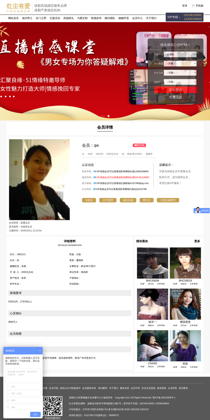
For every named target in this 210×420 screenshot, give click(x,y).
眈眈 (185, 363)
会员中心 (137, 18)
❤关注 (146, 200)
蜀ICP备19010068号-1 (163, 397)
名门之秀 (41, 18)
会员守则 (135, 388)
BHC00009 (152, 280)
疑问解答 (102, 388)
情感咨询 (96, 18)
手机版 (199, 5)
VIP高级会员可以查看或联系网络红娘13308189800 (122, 171)
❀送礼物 (128, 200)
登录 (184, 5)
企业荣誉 (172, 388)
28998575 (114, 415)
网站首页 (13, 18)
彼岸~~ (152, 322)
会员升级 (53, 388)
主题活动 (55, 18)
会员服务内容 (89, 388)
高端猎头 (68, 18)
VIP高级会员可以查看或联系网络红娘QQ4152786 (121, 189)
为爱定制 (82, 18)
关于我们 (151, 18)
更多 (197, 241)
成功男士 (27, 18)
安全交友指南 (148, 388)
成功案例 (183, 388)
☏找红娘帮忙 (168, 200)
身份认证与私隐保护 (70, 388)
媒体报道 (161, 388)
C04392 (152, 363)
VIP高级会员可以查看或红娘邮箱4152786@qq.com (122, 183)
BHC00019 (185, 280)
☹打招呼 (108, 200)
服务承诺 (124, 388)
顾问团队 (110, 18)
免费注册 (175, 97)
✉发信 (89, 200)
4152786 (88, 415)
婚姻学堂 (123, 18)
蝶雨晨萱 (185, 322)
